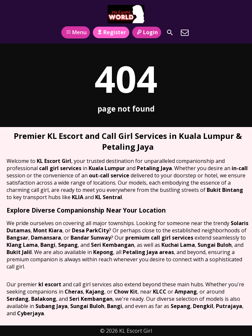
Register (111, 32)
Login (147, 32)
